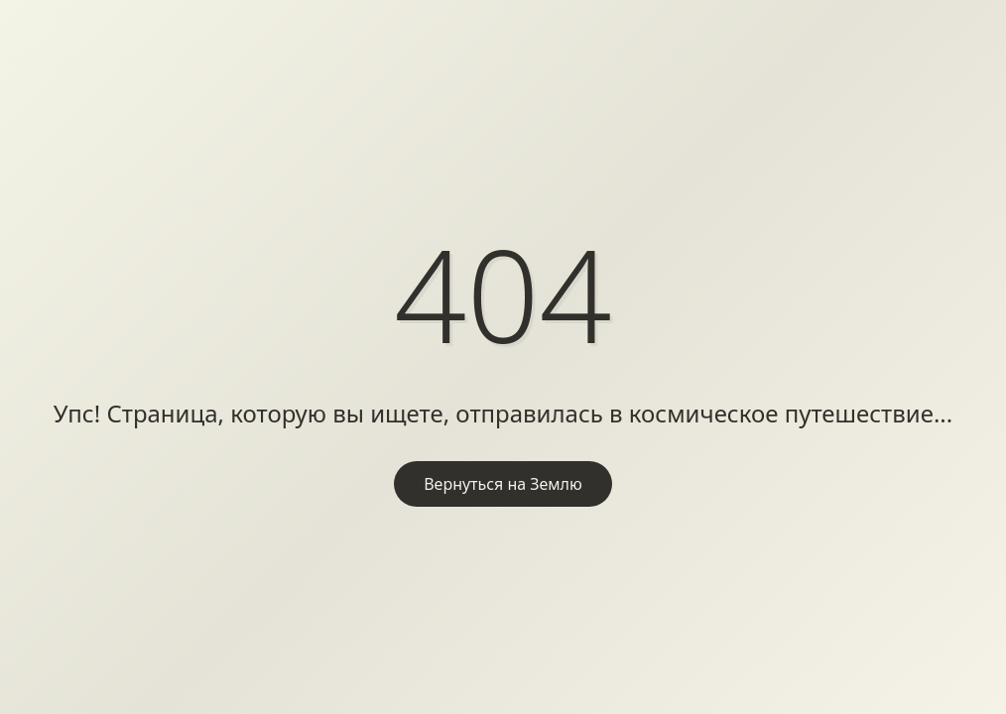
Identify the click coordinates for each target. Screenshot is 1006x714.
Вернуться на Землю (503, 484)
